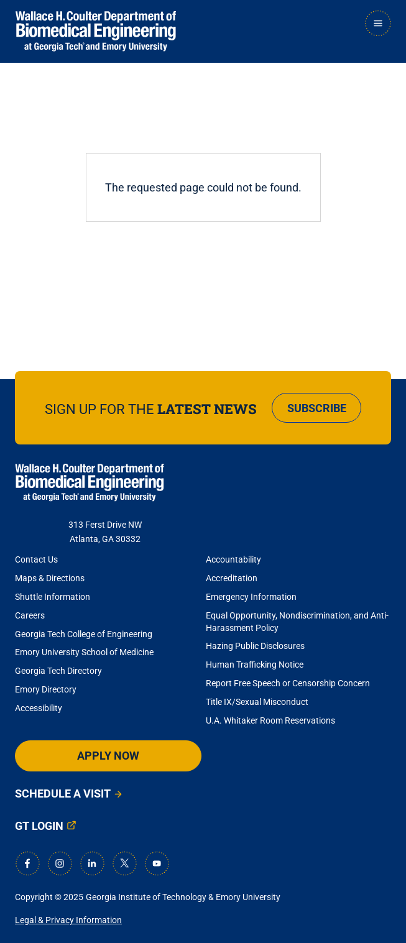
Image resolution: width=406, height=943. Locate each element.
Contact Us (36, 559)
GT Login (39, 825)
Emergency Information (251, 597)
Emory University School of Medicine (85, 652)
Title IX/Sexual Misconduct (257, 702)
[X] (124, 863)
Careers (30, 615)
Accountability (233, 559)
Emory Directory (45, 689)
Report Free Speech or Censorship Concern (288, 683)
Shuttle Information (52, 597)
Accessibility (38, 708)
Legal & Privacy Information (68, 920)
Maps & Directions (50, 578)
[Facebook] (27, 863)
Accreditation (231, 578)
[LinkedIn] (92, 863)
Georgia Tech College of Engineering (83, 634)
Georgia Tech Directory (58, 671)
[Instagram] (59, 863)
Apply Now (108, 755)
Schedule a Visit (63, 793)
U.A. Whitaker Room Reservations (270, 720)
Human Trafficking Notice (254, 664)
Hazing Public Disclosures (255, 646)
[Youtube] (156, 863)
